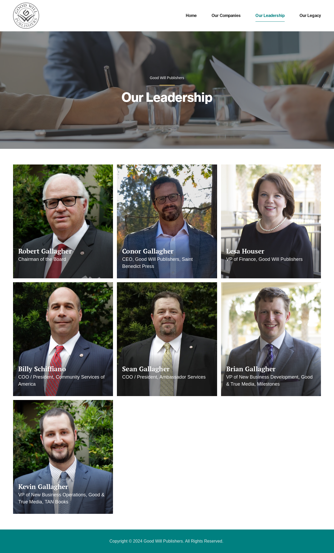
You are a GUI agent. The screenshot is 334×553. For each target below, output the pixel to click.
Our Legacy (310, 15)
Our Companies (226, 15)
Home (191, 15)
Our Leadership (269, 15)
